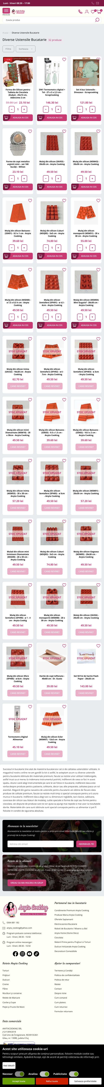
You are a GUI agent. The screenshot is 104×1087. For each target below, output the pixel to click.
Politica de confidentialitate (67, 975)
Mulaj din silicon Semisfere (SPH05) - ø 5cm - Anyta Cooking (52, 493)
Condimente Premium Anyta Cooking (72, 910)
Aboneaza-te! (86, 843)
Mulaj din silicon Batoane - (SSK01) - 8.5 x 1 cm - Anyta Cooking (18, 233)
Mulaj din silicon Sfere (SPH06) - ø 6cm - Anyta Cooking (17, 679)
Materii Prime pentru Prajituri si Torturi (73, 942)
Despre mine (61, 993)
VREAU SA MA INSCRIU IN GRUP (26, 882)
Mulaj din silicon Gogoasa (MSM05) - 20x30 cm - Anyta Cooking (86, 554)
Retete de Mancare (11, 997)
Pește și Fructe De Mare (13, 1006)
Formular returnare (64, 1011)
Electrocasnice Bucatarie (66, 924)
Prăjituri (6, 975)
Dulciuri (6, 979)
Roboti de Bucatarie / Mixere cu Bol (71, 928)
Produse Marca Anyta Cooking (69, 914)
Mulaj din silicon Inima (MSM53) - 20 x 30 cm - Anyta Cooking (18, 493)
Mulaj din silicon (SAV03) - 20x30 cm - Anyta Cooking (52, 163)
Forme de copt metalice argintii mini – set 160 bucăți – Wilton (18, 164)
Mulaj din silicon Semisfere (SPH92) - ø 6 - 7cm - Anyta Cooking (52, 372)
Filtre (8, 49)
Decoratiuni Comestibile (66, 951)
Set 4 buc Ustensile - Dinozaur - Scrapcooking (86, 91)
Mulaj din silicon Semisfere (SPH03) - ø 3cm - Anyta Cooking (86, 372)
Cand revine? (17, 386)
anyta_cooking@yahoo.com (17, 927)
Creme (5, 984)
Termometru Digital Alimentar (18, 738)
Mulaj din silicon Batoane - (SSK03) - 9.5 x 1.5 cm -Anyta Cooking (52, 432)
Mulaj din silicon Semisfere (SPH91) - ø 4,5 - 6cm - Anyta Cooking (52, 302)
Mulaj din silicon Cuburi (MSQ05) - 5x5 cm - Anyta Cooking (52, 233)
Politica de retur (62, 979)
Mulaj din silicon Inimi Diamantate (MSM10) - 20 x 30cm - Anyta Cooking (17, 432)
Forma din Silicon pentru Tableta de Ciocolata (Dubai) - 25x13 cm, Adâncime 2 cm (18, 93)
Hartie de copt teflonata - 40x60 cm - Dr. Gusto (52, 677)
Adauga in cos (16, 118)
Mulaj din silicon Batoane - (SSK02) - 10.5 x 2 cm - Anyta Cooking (86, 432)
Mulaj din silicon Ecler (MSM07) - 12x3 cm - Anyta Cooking (52, 739)
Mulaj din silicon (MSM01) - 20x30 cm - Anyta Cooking (86, 492)
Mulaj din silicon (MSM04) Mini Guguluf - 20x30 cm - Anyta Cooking (86, 302)
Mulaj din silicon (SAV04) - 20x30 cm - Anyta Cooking (86, 616)
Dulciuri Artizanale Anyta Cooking (70, 946)
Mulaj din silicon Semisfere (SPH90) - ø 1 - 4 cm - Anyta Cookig (17, 618)
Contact (58, 988)
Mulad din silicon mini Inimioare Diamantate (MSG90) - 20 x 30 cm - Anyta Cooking (18, 555)
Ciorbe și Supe (9, 1002)
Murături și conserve (12, 993)
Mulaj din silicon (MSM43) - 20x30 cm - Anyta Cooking (86, 163)
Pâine (5, 988)
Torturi (5, 970)
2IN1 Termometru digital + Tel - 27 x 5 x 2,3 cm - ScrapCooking (52, 92)
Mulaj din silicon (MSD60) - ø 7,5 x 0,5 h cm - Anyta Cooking (18, 302)
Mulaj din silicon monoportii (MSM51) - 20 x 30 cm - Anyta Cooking (86, 233)
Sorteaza (25, 49)
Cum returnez (61, 1006)
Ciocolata (59, 937)
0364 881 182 (10, 922)
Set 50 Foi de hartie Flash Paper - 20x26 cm (86, 677)
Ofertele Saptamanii (64, 919)
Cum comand (61, 997)
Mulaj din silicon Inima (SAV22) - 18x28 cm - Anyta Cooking (18, 372)
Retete (58, 984)
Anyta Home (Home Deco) (67, 933)
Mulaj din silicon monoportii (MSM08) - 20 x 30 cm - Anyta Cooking (52, 618)
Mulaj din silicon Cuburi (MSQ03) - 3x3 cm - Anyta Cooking (52, 554)
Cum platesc (60, 1002)
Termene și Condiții (64, 970)
